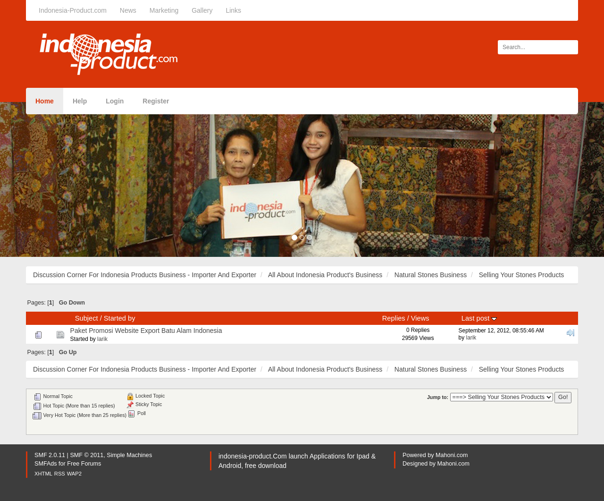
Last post (479, 318)
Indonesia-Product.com (73, 10)
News (128, 10)
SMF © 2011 (86, 455)
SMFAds (45, 463)
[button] (45, 179)
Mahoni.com (452, 455)
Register (156, 101)
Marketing (164, 10)
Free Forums (84, 463)
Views (420, 318)
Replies (393, 318)
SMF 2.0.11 (49, 455)
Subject (86, 318)
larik (102, 339)
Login (115, 101)
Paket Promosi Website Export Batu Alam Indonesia (146, 330)
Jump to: (437, 397)
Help (80, 101)
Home (44, 101)
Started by (119, 318)
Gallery (202, 10)
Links (233, 10)
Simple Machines (129, 455)
